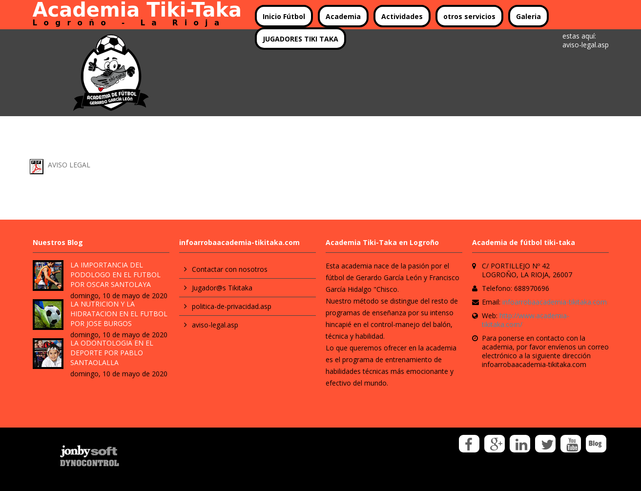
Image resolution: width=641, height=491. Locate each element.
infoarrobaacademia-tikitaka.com (554, 302)
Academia (343, 16)
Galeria (528, 16)
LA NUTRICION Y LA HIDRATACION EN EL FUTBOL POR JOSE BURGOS (118, 313)
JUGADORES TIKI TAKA (300, 38)
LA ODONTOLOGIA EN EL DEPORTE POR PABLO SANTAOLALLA (111, 352)
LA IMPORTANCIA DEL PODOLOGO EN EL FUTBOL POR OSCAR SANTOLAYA (115, 274)
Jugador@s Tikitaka (222, 287)
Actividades (402, 16)
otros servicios (469, 16)
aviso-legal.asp (215, 324)
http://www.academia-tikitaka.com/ (525, 320)
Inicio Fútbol (284, 16)
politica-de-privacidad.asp (231, 306)
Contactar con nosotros (230, 269)
